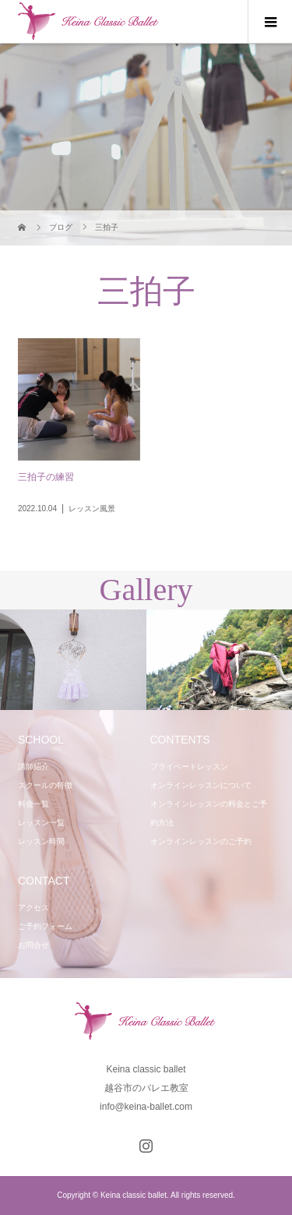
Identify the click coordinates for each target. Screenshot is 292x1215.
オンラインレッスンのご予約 (201, 841)
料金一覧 (33, 804)
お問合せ (33, 945)
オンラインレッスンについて (201, 785)
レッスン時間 (41, 841)
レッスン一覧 (41, 822)
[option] (73, 660)
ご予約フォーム (45, 926)
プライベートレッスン (189, 766)
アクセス (33, 907)
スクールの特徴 (45, 785)
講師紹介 (33, 766)
